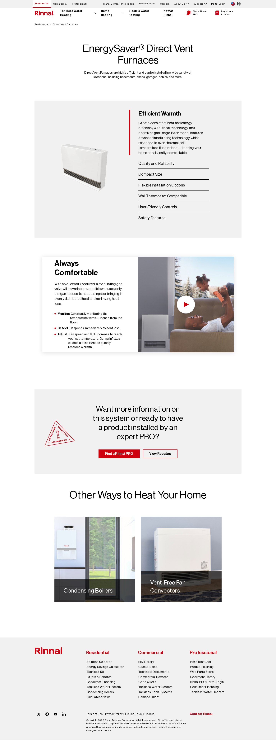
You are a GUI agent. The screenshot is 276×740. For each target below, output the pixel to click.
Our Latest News (99, 697)
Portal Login (218, 3)
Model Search (147, 3)
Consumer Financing (101, 682)
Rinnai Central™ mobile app (118, 3)
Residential (41, 3)
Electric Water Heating (139, 13)
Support (198, 3)
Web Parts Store (202, 672)
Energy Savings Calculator (105, 667)
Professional (79, 3)
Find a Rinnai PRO (196, 13)
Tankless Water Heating (71, 13)
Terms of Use (94, 714)
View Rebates (160, 454)
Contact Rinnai (201, 714)
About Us (179, 3)
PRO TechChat (200, 662)
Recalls (149, 714)
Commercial (60, 3)
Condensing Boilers (100, 692)
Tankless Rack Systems (155, 692)
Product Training (202, 667)
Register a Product (223, 13)
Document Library (202, 677)
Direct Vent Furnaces (65, 24)
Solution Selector (99, 662)
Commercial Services (153, 677)
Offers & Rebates (99, 677)
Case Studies (147, 667)
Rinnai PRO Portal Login (207, 682)
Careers (164, 3)
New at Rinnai (168, 13)
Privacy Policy (114, 714)
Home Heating (106, 13)
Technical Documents (153, 672)
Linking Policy (134, 714)
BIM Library (146, 662)
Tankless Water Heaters (104, 687)
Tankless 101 (95, 672)
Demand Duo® (148, 697)
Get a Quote (147, 682)
